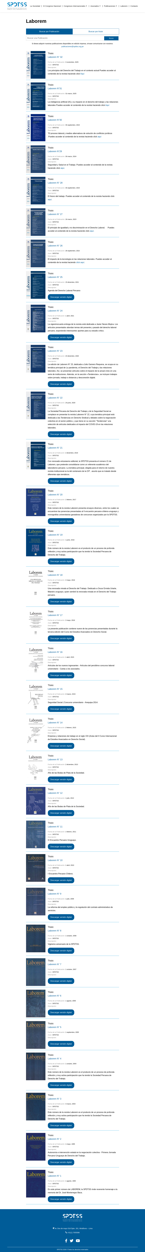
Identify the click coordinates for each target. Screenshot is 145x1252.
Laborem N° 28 (55, 183)
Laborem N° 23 (55, 351)
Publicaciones (109, 6)
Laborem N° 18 (55, 575)
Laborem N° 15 (55, 689)
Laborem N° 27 (55, 214)
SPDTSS (60, 1249)
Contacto (134, 6)
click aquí (80, 262)
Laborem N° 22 (55, 398)
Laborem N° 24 (55, 311)
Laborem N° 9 (54, 894)
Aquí (82, 74)
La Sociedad (35, 6)
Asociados (94, 6)
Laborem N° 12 (55, 793)
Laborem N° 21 (55, 448)
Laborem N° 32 (55, 57)
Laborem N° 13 (55, 759)
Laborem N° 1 (54, 1176)
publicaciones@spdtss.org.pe (72, 46)
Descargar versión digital (61, 297)
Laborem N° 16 (55, 652)
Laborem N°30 (55, 120)
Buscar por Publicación (49, 31)
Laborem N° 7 (54, 964)
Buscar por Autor (96, 31)
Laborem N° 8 (54, 930)
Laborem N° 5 (54, 1027)
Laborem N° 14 (55, 722)
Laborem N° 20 (55, 494)
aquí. (92, 231)
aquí (99, 137)
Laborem (124, 6)
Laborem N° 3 (54, 1099)
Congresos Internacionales (74, 6)
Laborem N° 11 (55, 826)
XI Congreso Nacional (52, 6)
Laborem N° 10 (55, 860)
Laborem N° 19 (55, 535)
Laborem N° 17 (55, 615)
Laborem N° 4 (54, 1058)
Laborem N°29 (55, 151)
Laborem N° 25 (55, 277)
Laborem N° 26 (55, 245)
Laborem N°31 (55, 88)
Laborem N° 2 (54, 1139)
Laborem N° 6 (54, 996)
